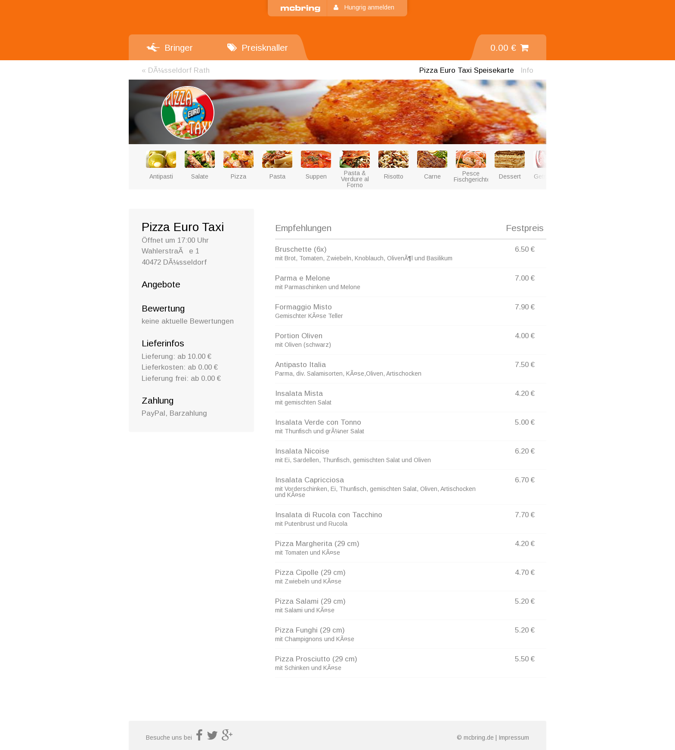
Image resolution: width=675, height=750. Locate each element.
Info (526, 70)
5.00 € (525, 422)
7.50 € (525, 364)
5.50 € (525, 659)
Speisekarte (466, 70)
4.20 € (525, 393)
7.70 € (525, 515)
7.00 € (525, 278)
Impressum (514, 737)
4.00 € (525, 336)
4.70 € (525, 572)
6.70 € (525, 480)
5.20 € (525, 601)
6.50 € (525, 249)
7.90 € (525, 307)
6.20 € (525, 451)
